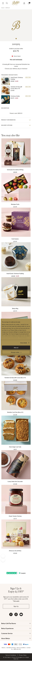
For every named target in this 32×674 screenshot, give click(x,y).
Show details (23, 343)
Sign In (24, 3)
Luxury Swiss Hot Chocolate (15, 481)
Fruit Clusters (15, 239)
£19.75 (15, 311)
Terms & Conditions (21, 647)
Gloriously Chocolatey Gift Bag (15, 169)
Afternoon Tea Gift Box (15, 551)
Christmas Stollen (15, 96)
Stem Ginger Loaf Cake (15, 447)
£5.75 (15, 518)
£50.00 (15, 553)
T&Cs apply (16, 601)
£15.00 (15, 484)
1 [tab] (16, 38)
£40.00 (15, 172)
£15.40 (15, 415)
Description (5, 108)
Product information (8, 120)
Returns (3, 647)
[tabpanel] (16, 25)
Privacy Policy (23, 337)
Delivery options (6, 125)
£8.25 (15, 449)
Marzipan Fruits (15, 204)
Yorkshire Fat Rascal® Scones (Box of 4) (16, 87)
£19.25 (15, 241)
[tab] (16, 108)
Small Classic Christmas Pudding (17, 78)
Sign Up (16, 606)
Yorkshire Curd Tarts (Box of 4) (15, 412)
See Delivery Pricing (10, 647)
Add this (28, 77)
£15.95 (15, 207)
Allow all (16, 347)
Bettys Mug (15, 308)
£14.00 (12, 90)
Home (2, 7)
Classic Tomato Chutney (15, 516)
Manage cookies (16, 352)
